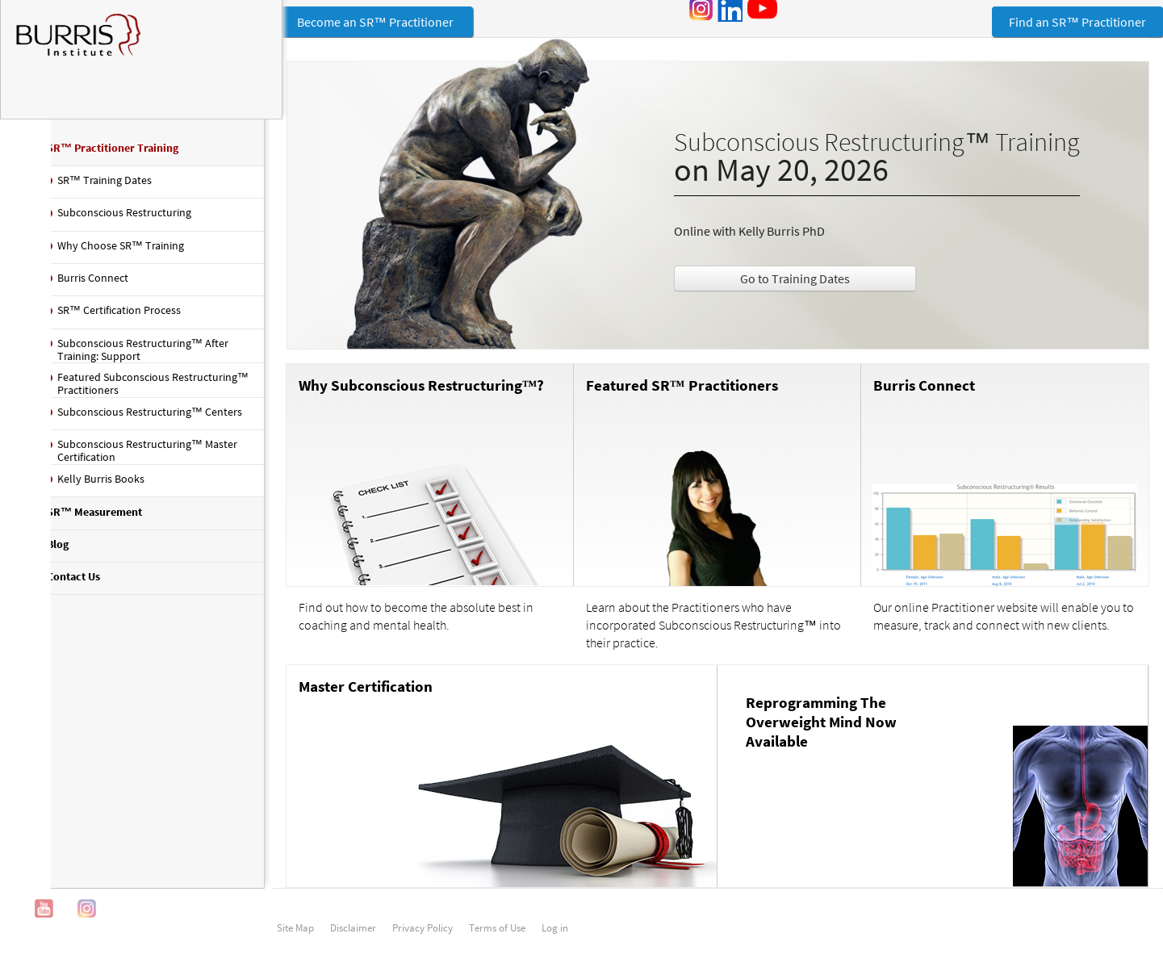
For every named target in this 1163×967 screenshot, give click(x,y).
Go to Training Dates (779, 282)
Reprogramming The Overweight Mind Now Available (805, 732)
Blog (55, 549)
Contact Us (71, 582)
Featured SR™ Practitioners (662, 396)
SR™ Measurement (92, 517)
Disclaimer (353, 938)
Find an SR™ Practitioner (1077, 22)
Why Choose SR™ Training (118, 251)
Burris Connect (913, 396)
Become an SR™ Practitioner (345, 22)
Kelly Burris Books (98, 484)
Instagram (86, 920)
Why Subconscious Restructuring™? (391, 396)
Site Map (295, 938)
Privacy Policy (422, 938)
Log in (555, 938)
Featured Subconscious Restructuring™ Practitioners (125, 389)
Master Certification (335, 697)
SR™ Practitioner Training (110, 153)
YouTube (44, 920)
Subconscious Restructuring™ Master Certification (145, 457)
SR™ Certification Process (116, 315)
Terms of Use (497, 938)
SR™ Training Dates (102, 185)
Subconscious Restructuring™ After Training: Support (140, 355)
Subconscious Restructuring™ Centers (147, 417)
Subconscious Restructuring (122, 218)
